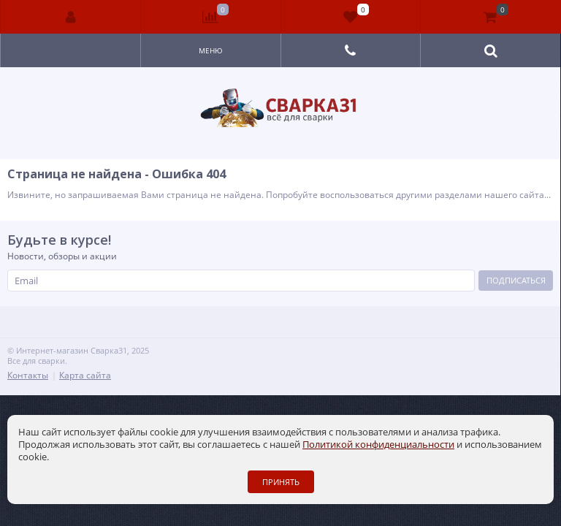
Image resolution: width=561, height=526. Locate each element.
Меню (211, 50)
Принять (280, 481)
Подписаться (516, 280)
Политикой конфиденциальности (378, 444)
